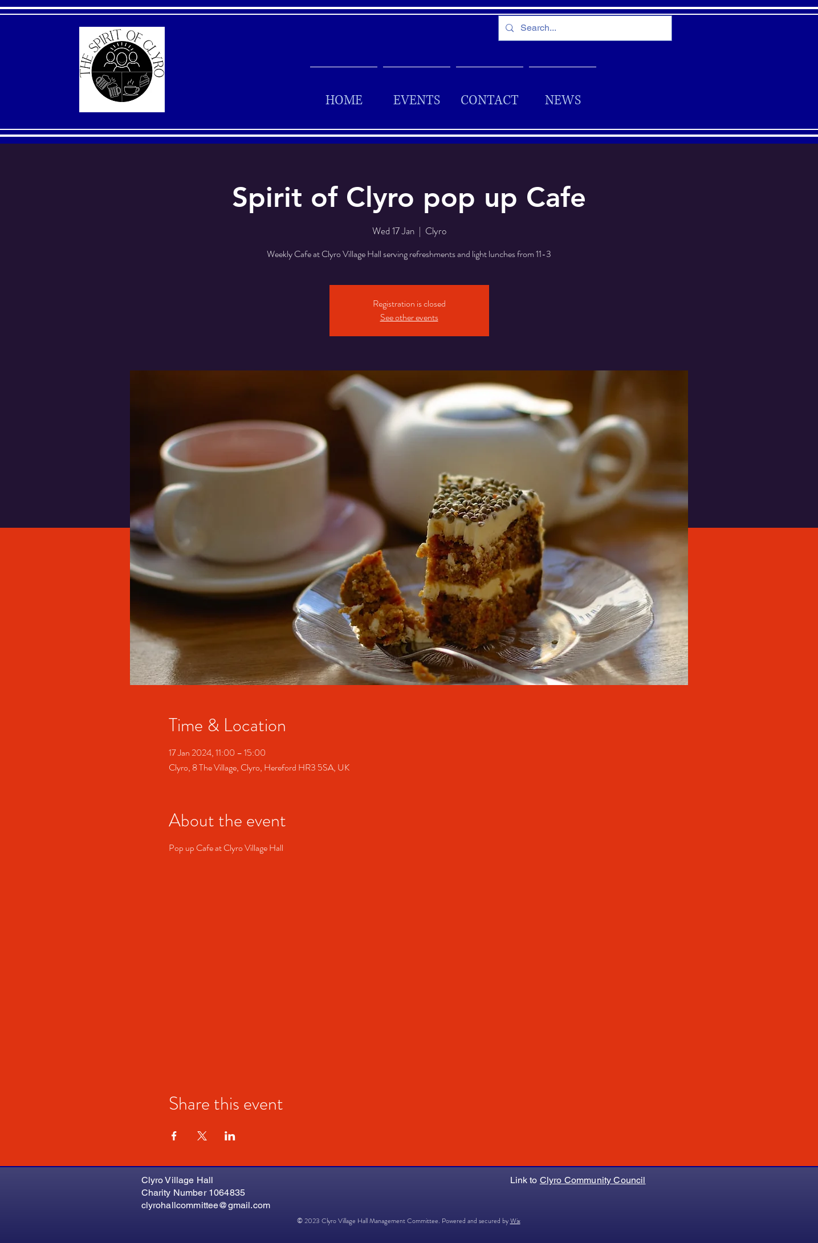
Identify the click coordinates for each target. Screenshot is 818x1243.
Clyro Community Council (593, 1180)
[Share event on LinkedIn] (230, 1135)
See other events (409, 317)
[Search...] (584, 28)
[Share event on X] (202, 1135)
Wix (515, 1221)
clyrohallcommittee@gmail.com (205, 1205)
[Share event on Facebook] (174, 1135)
